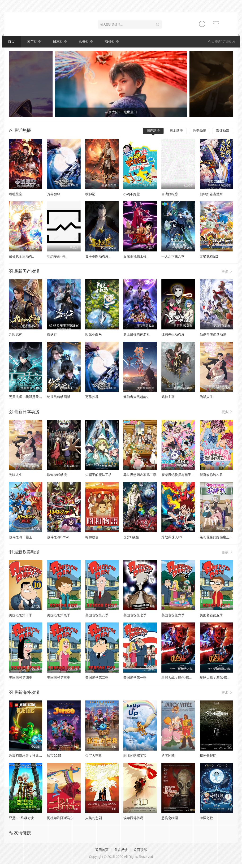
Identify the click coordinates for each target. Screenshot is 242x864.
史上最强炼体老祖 (136, 334)
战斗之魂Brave (58, 537)
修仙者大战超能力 (136, 397)
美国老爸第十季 (20, 615)
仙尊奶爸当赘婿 (211, 194)
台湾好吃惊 (169, 194)
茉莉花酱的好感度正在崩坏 (219, 537)
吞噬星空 (15, 194)
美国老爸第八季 (96, 615)
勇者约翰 (168, 755)
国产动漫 (34, 41)
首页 (11, 41)
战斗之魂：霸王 (20, 537)
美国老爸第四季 (20, 677)
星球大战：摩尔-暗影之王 (218, 677)
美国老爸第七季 (135, 615)
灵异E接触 (131, 537)
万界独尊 (53, 194)
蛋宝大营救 (93, 755)
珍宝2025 (54, 755)
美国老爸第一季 (135, 677)
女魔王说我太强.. (135, 256)
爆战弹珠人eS (171, 537)
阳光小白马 (93, 334)
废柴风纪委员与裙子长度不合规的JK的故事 (193, 475)
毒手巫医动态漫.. (97, 256)
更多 (227, 271)
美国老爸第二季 (96, 677)
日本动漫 (60, 41)
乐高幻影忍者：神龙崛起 (27, 755)
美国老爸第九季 (58, 615)
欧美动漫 (86, 41)
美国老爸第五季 (211, 615)
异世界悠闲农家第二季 (139, 475)
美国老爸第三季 (58, 677)
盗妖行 (52, 334)
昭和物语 (92, 537)
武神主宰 (168, 397)
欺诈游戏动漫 (57, 475)
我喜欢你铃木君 (211, 475)
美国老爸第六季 (173, 615)
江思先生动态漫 (173, 334)
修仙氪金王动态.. (21, 256)
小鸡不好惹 (131, 194)
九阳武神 (15, 334)
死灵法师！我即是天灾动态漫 (30, 397)
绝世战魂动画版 (58, 397)
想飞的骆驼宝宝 (135, 755)
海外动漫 (112, 41)
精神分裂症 (208, 755)
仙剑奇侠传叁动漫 (213, 334)
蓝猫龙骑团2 (209, 256)
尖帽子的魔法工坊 (98, 475)
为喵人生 (206, 397)
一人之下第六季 (173, 256)
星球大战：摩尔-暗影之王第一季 (185, 677)
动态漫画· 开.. (57, 256)
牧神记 (90, 194)
